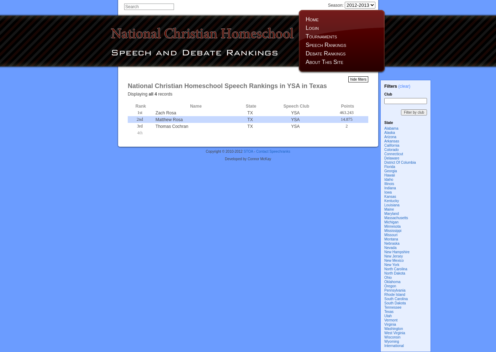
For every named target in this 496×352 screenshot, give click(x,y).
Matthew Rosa (169, 119)
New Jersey (393, 256)
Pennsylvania (394, 290)
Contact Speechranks (273, 151)
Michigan (391, 222)
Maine (389, 209)
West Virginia (394, 333)
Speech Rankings (326, 45)
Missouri (390, 235)
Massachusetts (396, 218)
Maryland (391, 214)
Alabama (391, 128)
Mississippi (392, 231)
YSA (295, 112)
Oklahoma (392, 282)
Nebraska (392, 243)
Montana (391, 239)
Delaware (391, 158)
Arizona (390, 137)
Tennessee (392, 307)
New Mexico (393, 260)
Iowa (388, 192)
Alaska (389, 133)
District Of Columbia (400, 162)
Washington (393, 329)
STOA (248, 151)
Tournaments (321, 36)
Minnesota (392, 226)
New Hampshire (397, 252)
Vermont (390, 320)
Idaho (388, 180)
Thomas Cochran (171, 126)
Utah (388, 316)
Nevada (390, 248)
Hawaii (389, 175)
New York (391, 265)
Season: (351, 5)
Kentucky (391, 201)
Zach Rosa (165, 112)
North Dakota (394, 273)
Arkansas (391, 141)
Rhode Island (394, 295)
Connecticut (393, 154)
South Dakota (395, 303)
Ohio (388, 278)
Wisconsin (392, 337)
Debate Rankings (325, 53)
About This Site (324, 62)
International (394, 346)
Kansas (390, 197)
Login (312, 28)
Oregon (390, 286)
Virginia (390, 324)
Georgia (390, 171)
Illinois (389, 184)
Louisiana (392, 205)
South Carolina (396, 299)
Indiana (390, 188)
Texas (389, 312)
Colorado (391, 150)
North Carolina (395, 269)
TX (250, 112)
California (391, 145)
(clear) (404, 86)
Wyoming (391, 341)
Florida (389, 167)
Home (312, 19)
